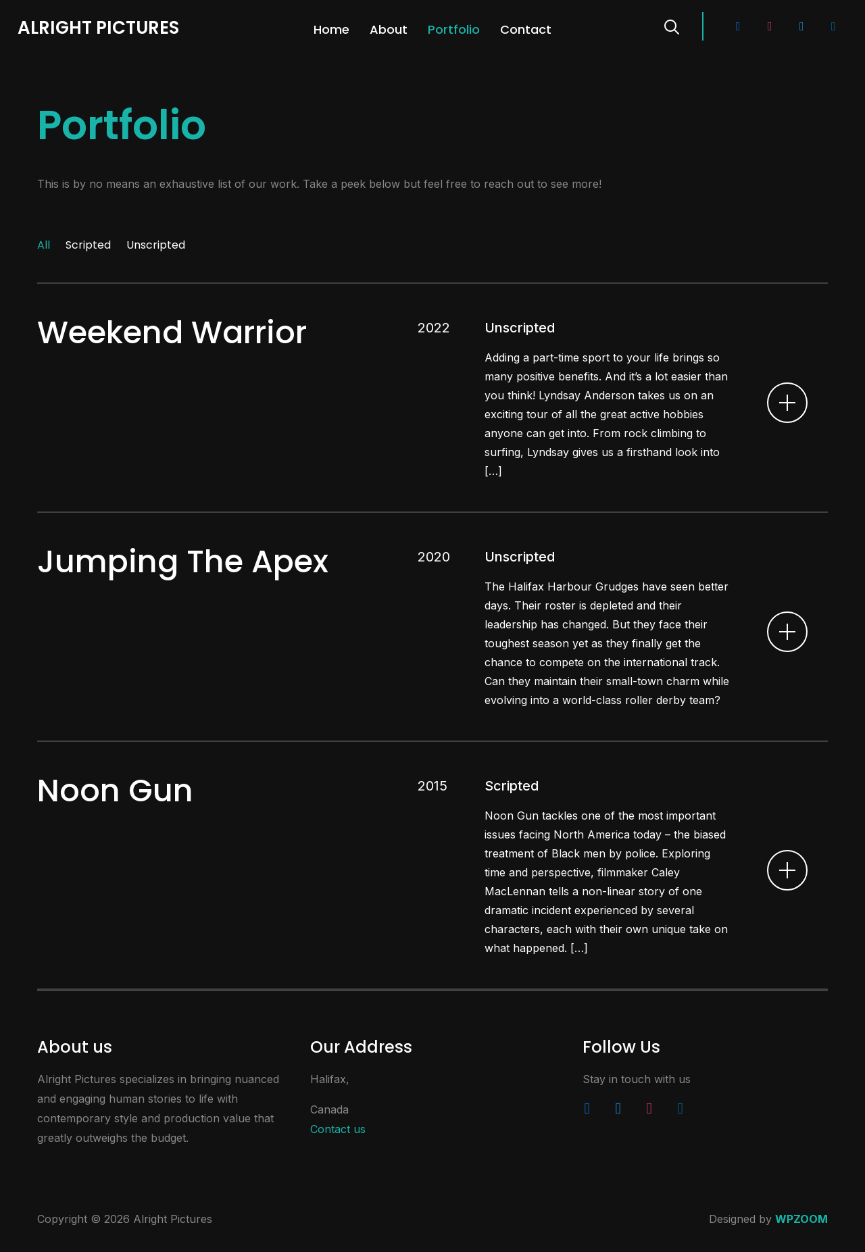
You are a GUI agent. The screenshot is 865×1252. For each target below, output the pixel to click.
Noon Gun (115, 790)
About (388, 29)
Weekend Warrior (172, 332)
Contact (525, 29)
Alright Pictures (98, 28)
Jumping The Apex (182, 561)
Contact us (338, 1129)
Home (331, 29)
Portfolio (454, 29)
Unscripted (155, 245)
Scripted (88, 245)
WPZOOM (801, 1219)
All (43, 245)
